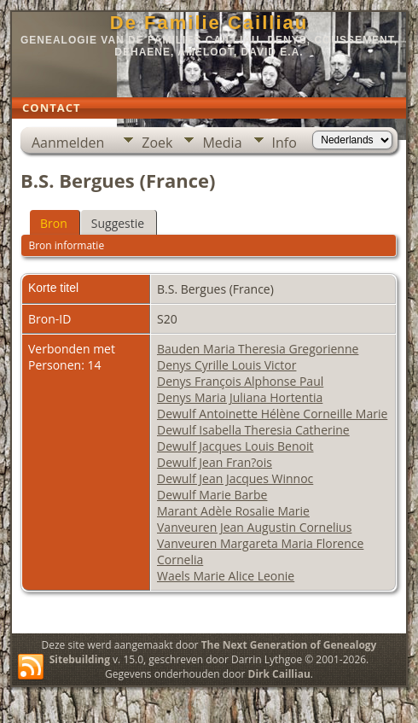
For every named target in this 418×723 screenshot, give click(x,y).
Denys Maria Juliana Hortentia (239, 397)
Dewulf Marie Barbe (212, 495)
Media (221, 142)
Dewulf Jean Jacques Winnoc (235, 478)
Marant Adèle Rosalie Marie (233, 511)
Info (284, 142)
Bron (53, 223)
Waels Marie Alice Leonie (225, 576)
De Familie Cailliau (209, 22)
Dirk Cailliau (279, 674)
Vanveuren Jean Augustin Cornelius (254, 527)
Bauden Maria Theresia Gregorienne (257, 349)
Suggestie (117, 223)
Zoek (157, 142)
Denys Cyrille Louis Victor (226, 365)
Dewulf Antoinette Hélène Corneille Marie (272, 413)
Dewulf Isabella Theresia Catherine (253, 430)
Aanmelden (68, 142)
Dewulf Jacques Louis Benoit (235, 446)
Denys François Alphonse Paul (240, 381)
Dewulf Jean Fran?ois (214, 462)
